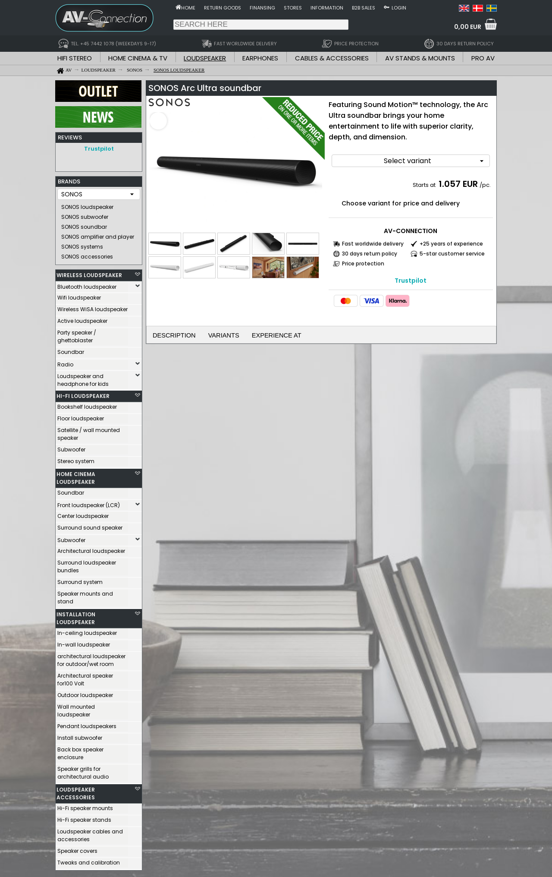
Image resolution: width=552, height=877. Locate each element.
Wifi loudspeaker (79, 295)
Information (326, 7)
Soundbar (70, 349)
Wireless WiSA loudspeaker (92, 307)
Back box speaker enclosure (80, 751)
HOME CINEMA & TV (137, 58)
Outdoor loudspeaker (85, 693)
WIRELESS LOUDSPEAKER (89, 273)
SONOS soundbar (84, 224)
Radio (65, 362)
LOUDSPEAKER (205, 58)
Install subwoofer (79, 735)
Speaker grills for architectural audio (83, 770)
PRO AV (483, 58)
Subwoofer (71, 447)
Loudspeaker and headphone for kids (83, 377)
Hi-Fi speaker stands (84, 817)
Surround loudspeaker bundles (86, 564)
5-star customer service (452, 251)
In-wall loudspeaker (83, 642)
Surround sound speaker (89, 525)
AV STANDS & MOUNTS (420, 58)
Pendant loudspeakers (86, 724)
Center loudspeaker (83, 513)
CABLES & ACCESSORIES (332, 58)
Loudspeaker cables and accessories (90, 833)
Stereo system (75, 459)
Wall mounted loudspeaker (76, 708)
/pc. (485, 182)
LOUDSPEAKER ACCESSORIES (75, 791)
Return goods (222, 7)
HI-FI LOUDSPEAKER (83, 393)
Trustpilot (99, 149)
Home (188, 7)
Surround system (80, 580)
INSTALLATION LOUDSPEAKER (75, 616)
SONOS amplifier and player (97, 234)
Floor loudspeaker (80, 416)
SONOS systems (82, 244)
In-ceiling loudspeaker (87, 630)
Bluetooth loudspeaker (86, 284)
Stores (293, 7)
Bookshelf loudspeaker (87, 404)
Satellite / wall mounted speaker (88, 431)
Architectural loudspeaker (91, 548)
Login (399, 7)
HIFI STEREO (74, 58)
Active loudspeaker (82, 318)
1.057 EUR (458, 181)
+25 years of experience (451, 241)
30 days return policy (369, 251)
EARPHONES (260, 58)
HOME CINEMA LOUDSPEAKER (75, 475)
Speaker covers (77, 848)
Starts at (425, 182)
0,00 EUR (467, 26)
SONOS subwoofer (84, 214)
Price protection (363, 261)
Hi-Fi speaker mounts (85, 806)
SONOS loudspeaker (87, 204)
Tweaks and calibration (88, 860)
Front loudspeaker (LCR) (88, 503)
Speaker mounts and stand (85, 595)
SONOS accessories (87, 254)
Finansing (262, 7)
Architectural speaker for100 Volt (85, 677)
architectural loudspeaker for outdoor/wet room (91, 658)
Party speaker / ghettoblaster (76, 334)
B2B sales (363, 7)
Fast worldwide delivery (373, 241)
